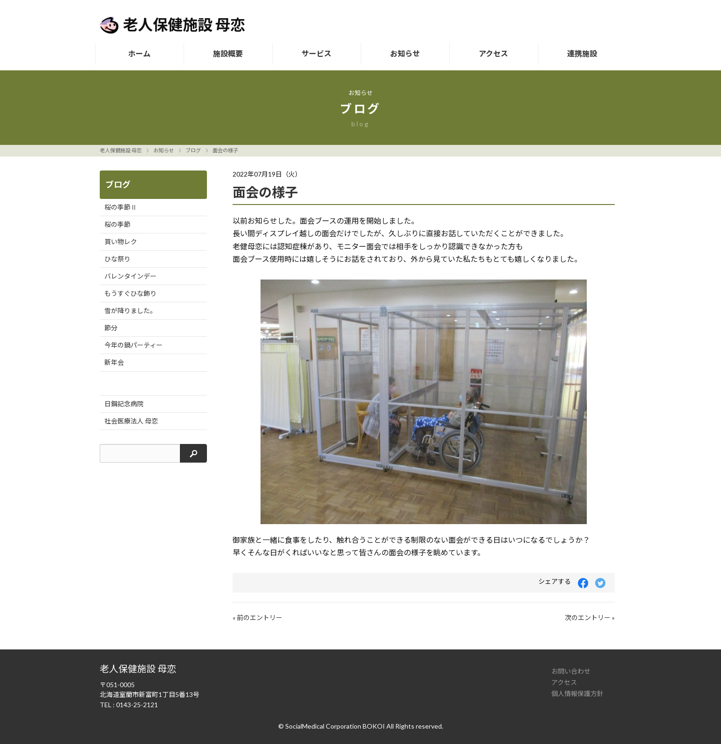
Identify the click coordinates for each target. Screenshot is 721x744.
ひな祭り (117, 259)
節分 (110, 328)
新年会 (114, 362)
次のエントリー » (590, 617)
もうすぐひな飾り (130, 293)
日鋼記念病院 (124, 404)
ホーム (139, 53)
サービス (316, 53)
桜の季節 (117, 224)
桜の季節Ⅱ (120, 207)
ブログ (193, 150)
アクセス (493, 53)
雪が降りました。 (130, 310)
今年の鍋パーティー (133, 345)
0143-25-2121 (137, 705)
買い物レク (120, 242)
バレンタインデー (130, 276)
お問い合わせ (571, 671)
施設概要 (228, 53)
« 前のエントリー (257, 617)
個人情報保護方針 (577, 693)
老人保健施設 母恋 (121, 150)
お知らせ (405, 53)
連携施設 (582, 53)
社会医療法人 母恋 (131, 421)
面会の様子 (225, 150)
